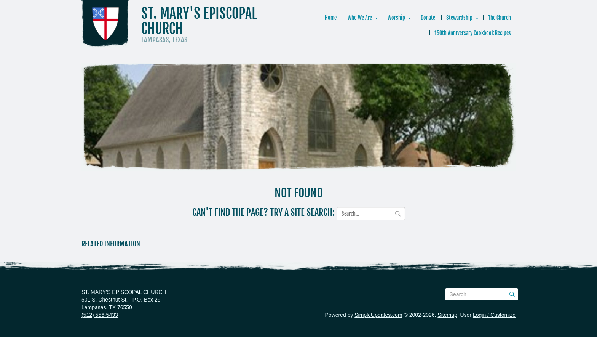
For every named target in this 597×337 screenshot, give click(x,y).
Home (331, 17)
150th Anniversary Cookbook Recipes (472, 33)
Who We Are (360, 17)
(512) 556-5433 (99, 315)
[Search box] (481, 294)
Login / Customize (494, 315)
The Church (499, 17)
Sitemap (447, 315)
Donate (428, 17)
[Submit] (512, 294)
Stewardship (459, 17)
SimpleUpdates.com (378, 315)
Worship (396, 17)
